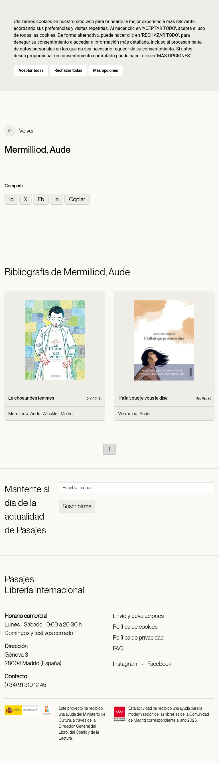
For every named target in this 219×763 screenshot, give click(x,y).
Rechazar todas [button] (68, 70)
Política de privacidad (138, 637)
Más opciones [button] (105, 70)
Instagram (125, 663)
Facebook (159, 663)
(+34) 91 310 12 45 (25, 684)
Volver (19, 131)
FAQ (118, 648)
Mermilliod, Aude (24, 413)
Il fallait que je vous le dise (142, 398)
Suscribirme (77, 506)
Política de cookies (135, 626)
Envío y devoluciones (138, 616)
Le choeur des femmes (31, 398)
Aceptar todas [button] (31, 70)
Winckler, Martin (57, 413)
